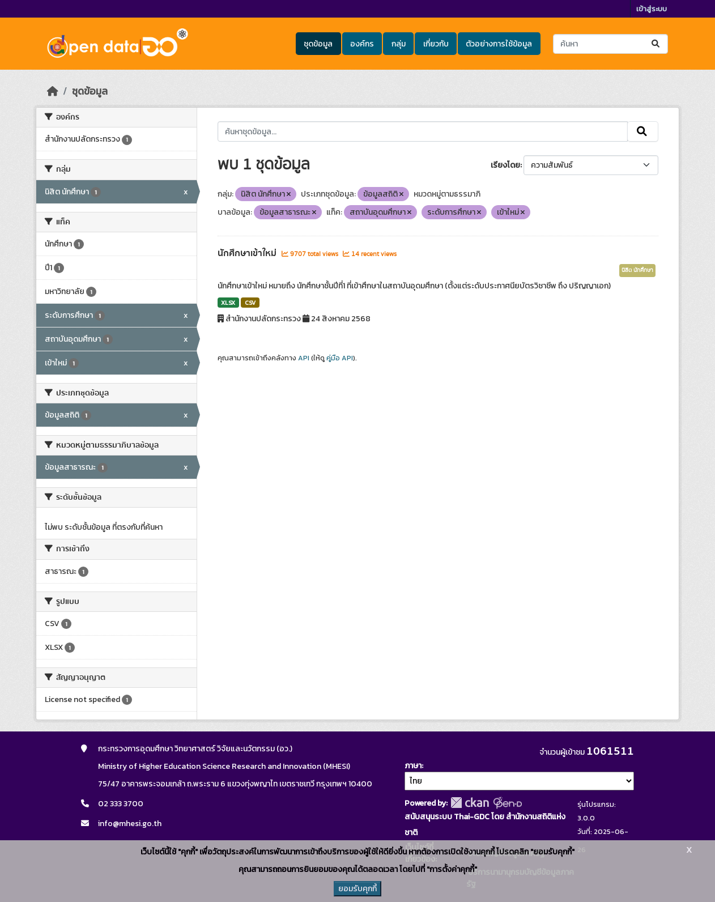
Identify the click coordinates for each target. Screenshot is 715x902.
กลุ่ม (398, 44)
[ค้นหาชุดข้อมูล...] (610, 44)
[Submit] (656, 44)
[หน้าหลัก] (52, 91)
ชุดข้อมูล (318, 44)
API (303, 358)
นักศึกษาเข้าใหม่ (248, 253)
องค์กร (362, 44)
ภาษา (413, 766)
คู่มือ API (339, 358)
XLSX (228, 302)
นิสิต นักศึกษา (637, 270)
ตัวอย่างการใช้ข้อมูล (499, 44)
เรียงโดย (505, 165)
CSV (250, 302)
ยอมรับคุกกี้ (357, 889)
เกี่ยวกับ (436, 44)
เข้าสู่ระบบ (651, 8)
